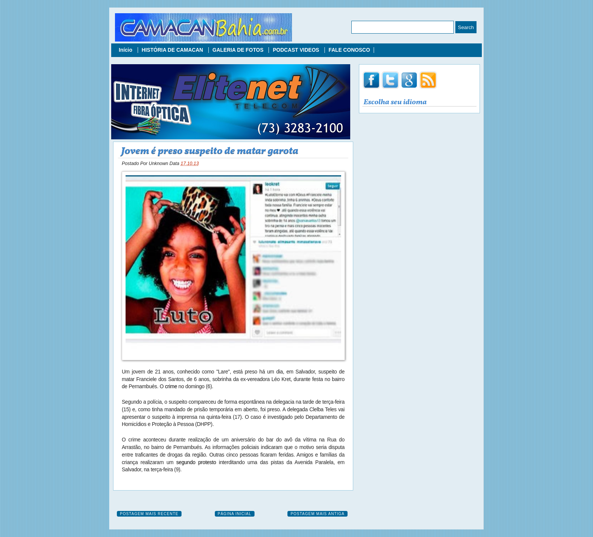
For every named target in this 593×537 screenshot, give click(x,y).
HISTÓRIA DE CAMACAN (173, 50)
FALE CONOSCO (349, 50)
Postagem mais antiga (317, 514)
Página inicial (234, 514)
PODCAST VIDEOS (296, 50)
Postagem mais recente (149, 514)
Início (126, 50)
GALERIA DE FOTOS (239, 50)
